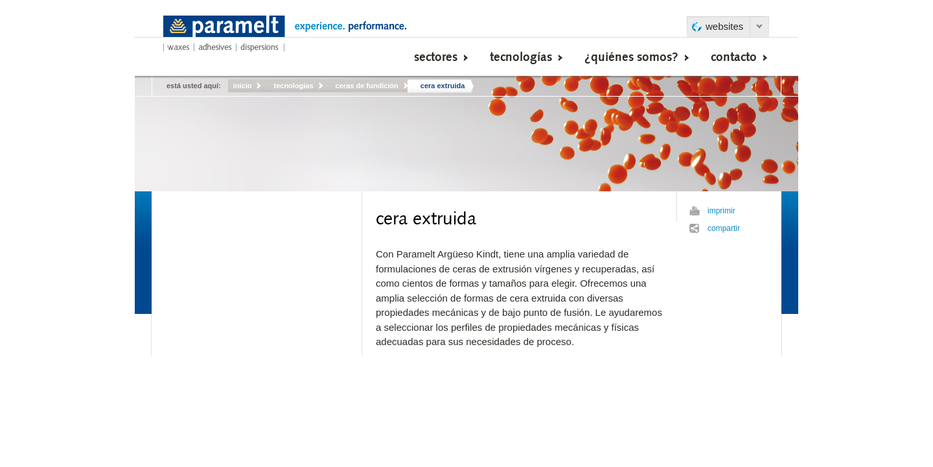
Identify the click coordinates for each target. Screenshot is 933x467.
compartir (724, 228)
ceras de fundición (367, 86)
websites (724, 26)
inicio (242, 86)
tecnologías (293, 86)
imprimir (721, 210)
